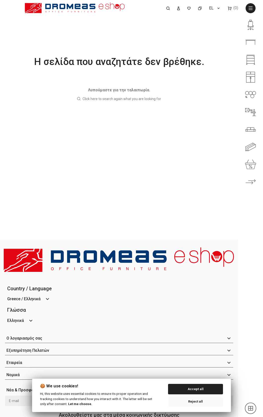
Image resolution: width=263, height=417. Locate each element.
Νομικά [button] (13, 374)
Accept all (196, 389)
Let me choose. (80, 404)
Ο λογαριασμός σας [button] (24, 338)
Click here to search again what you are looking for (122, 99)
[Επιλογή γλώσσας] (214, 8)
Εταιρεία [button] (14, 362)
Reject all (195, 401)
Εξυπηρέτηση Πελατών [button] (27, 350)
